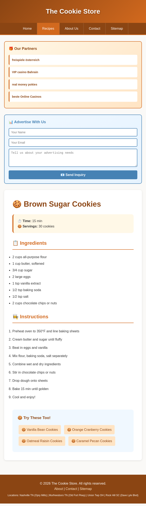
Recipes (48, 28)
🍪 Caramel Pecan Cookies (91, 443)
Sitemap (117, 28)
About (58, 491)
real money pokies (24, 84)
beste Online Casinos (26, 96)
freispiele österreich (25, 60)
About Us (71, 28)
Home (27, 28)
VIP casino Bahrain (25, 72)
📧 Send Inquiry (73, 177)
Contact (94, 28)
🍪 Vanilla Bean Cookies (40, 432)
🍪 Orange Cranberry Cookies (89, 432)
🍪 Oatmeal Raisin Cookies (42, 443)
